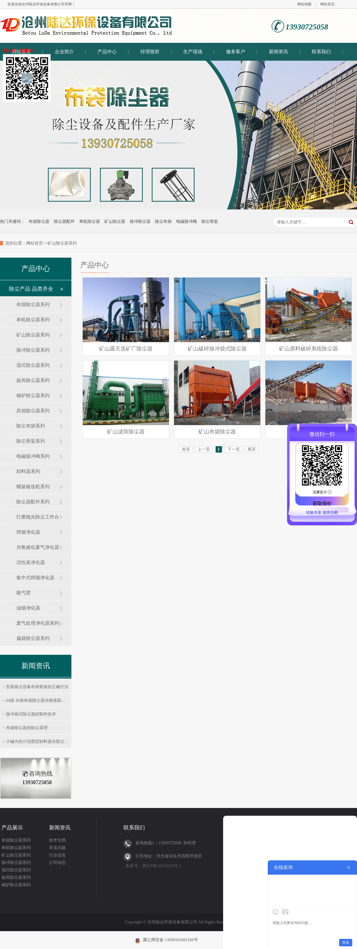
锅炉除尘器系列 (33, 395)
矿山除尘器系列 (33, 334)
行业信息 (57, 855)
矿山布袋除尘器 (217, 432)
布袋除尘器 (39, 221)
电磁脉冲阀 (186, 221)
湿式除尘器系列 (33, 365)
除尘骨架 (209, 221)
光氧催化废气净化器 (37, 547)
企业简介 (64, 51)
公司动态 (57, 862)
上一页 (204, 449)
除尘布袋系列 (30, 425)
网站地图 (304, 4)
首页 (186, 449)
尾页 (252, 449)
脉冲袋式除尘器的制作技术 (31, 714)
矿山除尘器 (114, 221)
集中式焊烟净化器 (35, 577)
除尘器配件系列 (33, 501)
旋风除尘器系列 (33, 380)
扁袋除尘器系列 (33, 638)
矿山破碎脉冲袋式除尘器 (217, 349)
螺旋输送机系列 (33, 486)
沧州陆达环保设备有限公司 (43, 4)
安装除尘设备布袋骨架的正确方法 (37, 687)
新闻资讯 (278, 51)
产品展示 (12, 828)
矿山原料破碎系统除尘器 (308, 349)
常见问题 (57, 847)
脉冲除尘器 (140, 221)
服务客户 (235, 51)
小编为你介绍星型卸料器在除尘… (37, 741)
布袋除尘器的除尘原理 (27, 728)
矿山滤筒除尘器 (126, 432)
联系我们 (321, 51)
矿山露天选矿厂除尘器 (126, 349)
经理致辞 (149, 51)
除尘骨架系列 (30, 441)
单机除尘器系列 (33, 319)
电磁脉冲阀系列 (33, 456)
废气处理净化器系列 (37, 623)
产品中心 (107, 51)
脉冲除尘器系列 (33, 350)
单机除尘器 (89, 221)
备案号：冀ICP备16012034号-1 (153, 866)
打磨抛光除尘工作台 (37, 516)
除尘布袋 (163, 221)
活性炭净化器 (30, 562)
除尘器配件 (64, 221)
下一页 (233, 449)
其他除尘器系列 (33, 410)
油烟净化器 (28, 607)
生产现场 (192, 51)
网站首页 (327, 4)
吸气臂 (23, 592)
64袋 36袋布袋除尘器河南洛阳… (35, 700)
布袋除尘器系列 (33, 304)
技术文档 (57, 840)
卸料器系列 (28, 471)
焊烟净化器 (28, 532)
